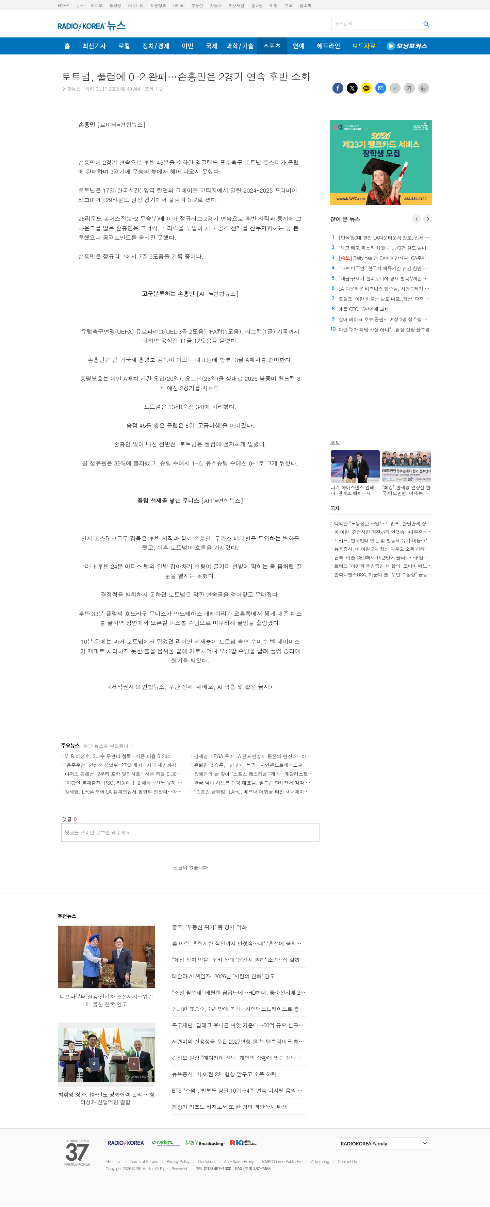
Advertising (320, 1161)
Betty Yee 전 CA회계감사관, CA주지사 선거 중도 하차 (400, 258)
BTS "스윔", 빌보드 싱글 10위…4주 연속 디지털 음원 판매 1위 (239, 1090)
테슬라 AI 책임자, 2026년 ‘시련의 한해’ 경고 (223, 976)
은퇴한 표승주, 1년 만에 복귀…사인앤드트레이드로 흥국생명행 (260, 765)
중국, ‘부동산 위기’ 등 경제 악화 (209, 927)
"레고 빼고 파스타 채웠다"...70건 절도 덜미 (382, 247)
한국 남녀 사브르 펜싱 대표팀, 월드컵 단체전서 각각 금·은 (255, 782)
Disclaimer (206, 1161)
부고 (289, 5)
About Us (113, 1161)
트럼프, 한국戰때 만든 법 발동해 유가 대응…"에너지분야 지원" (398, 540)
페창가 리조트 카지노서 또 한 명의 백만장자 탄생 (229, 1107)
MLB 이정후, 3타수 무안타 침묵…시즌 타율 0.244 (117, 756)
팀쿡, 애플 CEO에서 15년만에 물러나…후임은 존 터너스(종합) (397, 557)
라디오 (96, 5)
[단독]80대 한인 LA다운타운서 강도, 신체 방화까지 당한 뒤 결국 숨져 (409, 237)
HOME (63, 5)
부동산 (197, 5)
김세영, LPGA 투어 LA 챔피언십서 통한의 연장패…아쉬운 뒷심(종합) (266, 756)
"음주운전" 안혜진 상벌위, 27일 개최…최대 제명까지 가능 (126, 765)
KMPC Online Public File (282, 1161)
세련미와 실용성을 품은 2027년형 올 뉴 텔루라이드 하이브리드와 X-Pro (239, 1041)
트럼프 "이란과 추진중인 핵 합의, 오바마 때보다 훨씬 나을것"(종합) (402, 565)
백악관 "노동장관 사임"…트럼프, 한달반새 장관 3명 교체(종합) (397, 523)
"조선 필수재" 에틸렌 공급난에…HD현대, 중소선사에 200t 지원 (239, 992)
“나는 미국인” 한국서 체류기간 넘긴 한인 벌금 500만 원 (395, 268)
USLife (178, 5)
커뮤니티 (136, 5)
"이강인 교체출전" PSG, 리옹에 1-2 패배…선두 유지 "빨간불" (130, 782)
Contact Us (347, 1161)
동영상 (115, 5)
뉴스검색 (343, 23)
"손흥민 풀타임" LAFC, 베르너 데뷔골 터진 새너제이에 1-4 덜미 (261, 791)
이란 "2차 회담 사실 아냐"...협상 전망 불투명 (384, 329)
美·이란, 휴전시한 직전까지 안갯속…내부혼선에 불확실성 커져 (397, 531)
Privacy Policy (178, 1161)
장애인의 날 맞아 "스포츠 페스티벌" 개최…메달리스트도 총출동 (261, 773)
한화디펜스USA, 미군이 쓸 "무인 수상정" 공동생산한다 (389, 574)
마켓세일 (236, 5)
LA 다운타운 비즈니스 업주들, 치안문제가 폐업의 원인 (393, 288)
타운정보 (158, 5)
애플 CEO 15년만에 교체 (364, 309)
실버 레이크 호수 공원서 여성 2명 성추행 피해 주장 (390, 319)
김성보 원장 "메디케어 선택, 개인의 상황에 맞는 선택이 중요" (239, 1058)
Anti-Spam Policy (239, 1161)
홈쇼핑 (257, 5)
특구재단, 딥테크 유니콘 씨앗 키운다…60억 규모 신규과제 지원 (239, 1025)
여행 (274, 5)
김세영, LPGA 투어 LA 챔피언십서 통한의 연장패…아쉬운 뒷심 (131, 791)
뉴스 (80, 5)
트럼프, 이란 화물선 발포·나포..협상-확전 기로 (386, 298)
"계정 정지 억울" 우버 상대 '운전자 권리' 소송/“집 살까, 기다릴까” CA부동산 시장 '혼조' (239, 960)
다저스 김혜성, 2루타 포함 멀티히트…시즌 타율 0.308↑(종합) (130, 773)
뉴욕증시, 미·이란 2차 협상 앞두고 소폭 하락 (379, 548)
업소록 (305, 5)
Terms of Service (144, 1161)
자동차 (216, 5)
